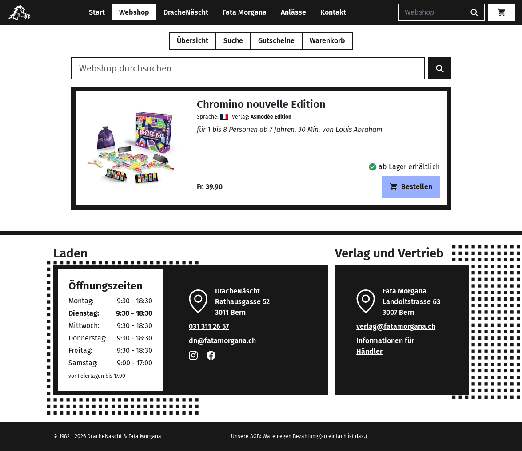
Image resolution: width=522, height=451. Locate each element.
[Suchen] (431, 12)
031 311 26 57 (209, 326)
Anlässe (293, 12)
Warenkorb (327, 40)
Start (97, 12)
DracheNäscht (185, 12)
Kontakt (333, 12)
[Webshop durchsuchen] (248, 68)
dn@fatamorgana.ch (222, 340)
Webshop (134, 12)
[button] (404, 166)
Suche (233, 40)
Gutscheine (276, 40)
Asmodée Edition (271, 117)
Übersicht (192, 40)
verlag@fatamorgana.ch (395, 326)
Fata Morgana (245, 12)
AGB (255, 436)
